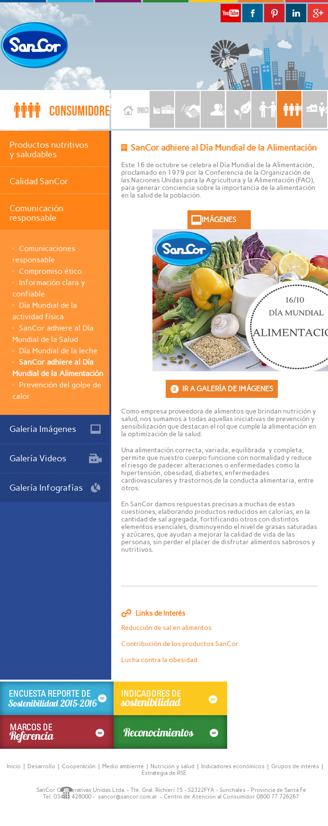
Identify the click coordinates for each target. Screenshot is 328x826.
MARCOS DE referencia (57, 732)
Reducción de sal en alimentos (166, 628)
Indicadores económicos (233, 766)
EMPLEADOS (213, 109)
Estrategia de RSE (164, 773)
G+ (318, 13)
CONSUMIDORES (289, 109)
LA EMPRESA (162, 109)
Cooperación (79, 766)
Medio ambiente (123, 766)
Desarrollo (41, 766)
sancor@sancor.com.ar (127, 796)
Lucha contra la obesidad (159, 660)
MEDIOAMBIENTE (238, 109)
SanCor (42, 45)
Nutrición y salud (173, 766)
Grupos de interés (295, 766)
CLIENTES (263, 109)
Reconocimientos (170, 732)
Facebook (252, 13)
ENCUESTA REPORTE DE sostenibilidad (57, 698)
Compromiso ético (50, 271)
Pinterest (274, 13)
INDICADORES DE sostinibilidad (170, 698)
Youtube (231, 13)
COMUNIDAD (314, 109)
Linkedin (296, 13)
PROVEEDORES (187, 109)
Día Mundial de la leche (58, 350)
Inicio (130, 109)
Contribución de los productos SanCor (180, 644)
